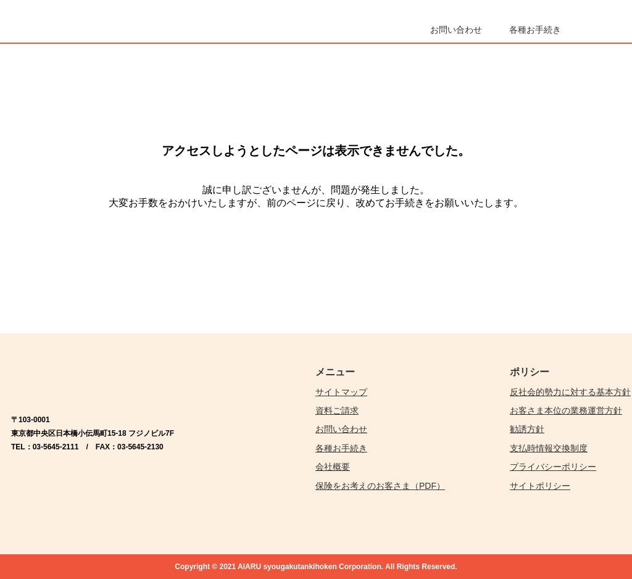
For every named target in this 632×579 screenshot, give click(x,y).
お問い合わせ (341, 429)
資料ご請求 (337, 410)
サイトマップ (341, 392)
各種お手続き (341, 448)
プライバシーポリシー (553, 467)
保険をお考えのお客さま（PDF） (380, 486)
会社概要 (332, 467)
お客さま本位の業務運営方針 (566, 410)
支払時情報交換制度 (549, 448)
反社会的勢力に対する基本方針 (570, 392)
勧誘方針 (527, 429)
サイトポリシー (540, 486)
